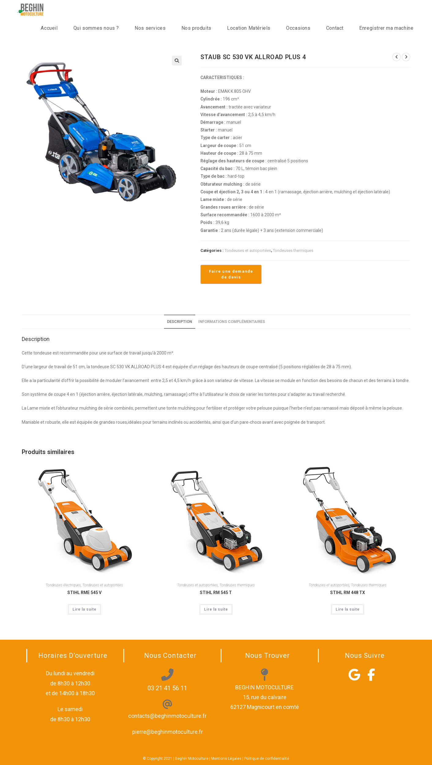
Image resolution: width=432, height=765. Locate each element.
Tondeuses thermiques (293, 250)
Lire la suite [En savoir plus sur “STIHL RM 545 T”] (216, 609)
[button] (177, 61)
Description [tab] (179, 321)
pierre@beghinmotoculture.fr (167, 732)
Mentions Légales (226, 758)
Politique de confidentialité (266, 758)
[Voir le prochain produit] (406, 57)
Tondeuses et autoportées (248, 250)
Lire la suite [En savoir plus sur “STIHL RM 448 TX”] (347, 609)
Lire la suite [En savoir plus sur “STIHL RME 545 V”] (84, 609)
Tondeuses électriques (63, 585)
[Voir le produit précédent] (396, 57)
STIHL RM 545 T (216, 592)
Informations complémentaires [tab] (231, 321)
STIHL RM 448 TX (347, 592)
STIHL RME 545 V (84, 592)
